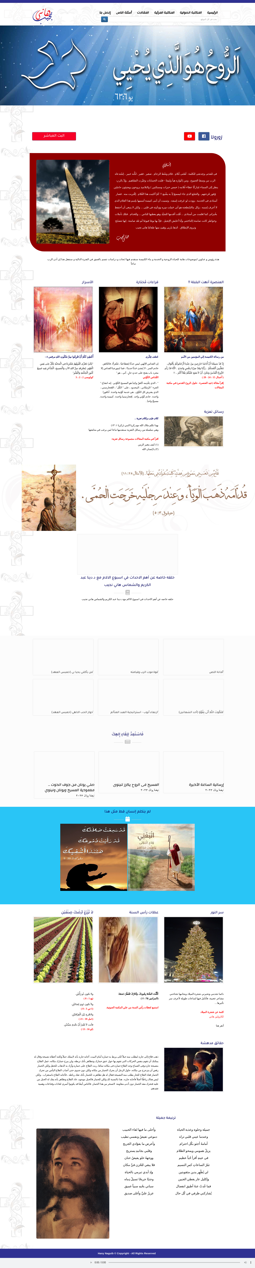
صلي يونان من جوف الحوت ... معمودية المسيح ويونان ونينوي (69, 787)
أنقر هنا (220, 1025)
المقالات (143, 12)
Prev (6, 76)
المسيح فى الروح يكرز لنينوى (136, 784)
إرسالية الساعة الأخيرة (206, 784)
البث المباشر (54, 136)
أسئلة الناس (124, 12)
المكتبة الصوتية (191, 12)
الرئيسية (212, 12)
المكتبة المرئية (164, 12)
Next (249, 76)
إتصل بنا (105, 12)
